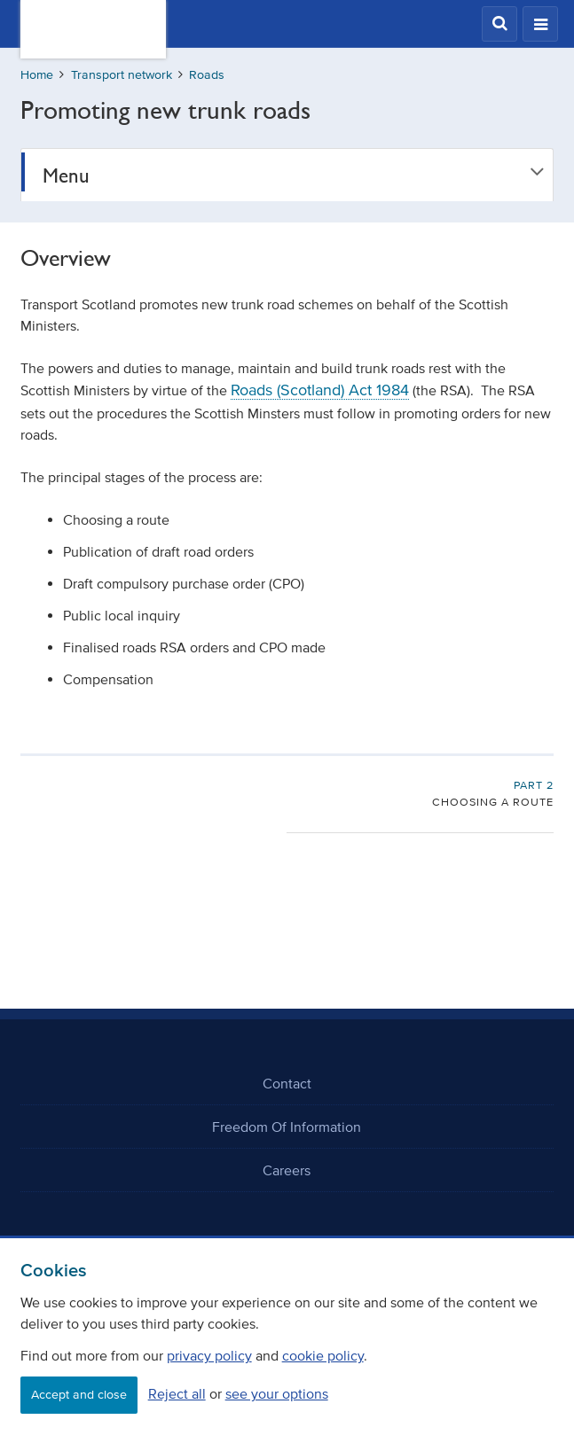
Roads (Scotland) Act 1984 (320, 390)
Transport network (121, 75)
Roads (206, 75)
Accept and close (79, 1394)
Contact (287, 1083)
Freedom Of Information (286, 1127)
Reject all (177, 1393)
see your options (276, 1393)
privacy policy (209, 1355)
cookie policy (323, 1355)
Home (36, 75)
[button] (499, 24)
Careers (287, 1170)
